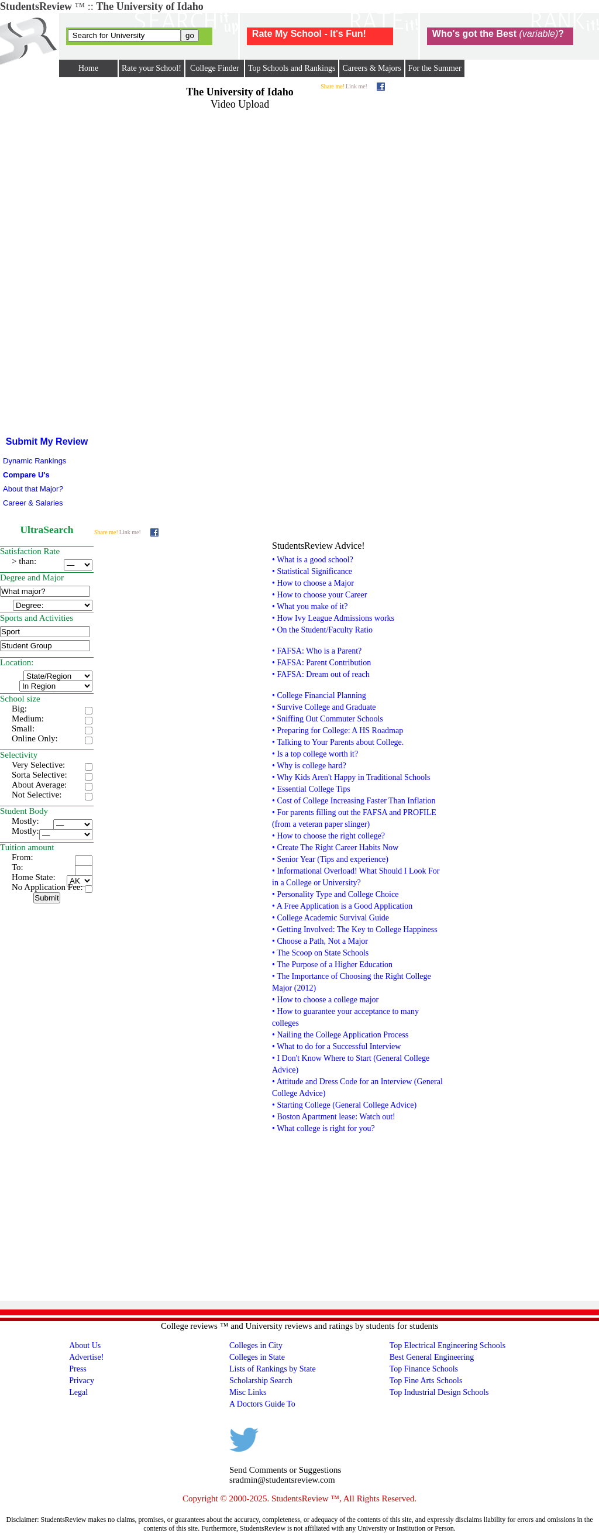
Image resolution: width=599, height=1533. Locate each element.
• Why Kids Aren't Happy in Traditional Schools (351, 777)
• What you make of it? (309, 606)
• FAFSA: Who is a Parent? (317, 651)
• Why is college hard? (309, 765)
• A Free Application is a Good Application (342, 906)
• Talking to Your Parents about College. (338, 742)
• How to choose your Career (319, 594)
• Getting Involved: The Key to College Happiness (355, 929)
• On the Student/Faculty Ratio (322, 629)
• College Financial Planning (319, 695)
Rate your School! (151, 68)
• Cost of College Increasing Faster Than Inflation (354, 800)
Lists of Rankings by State (272, 1368)
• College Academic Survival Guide (330, 917)
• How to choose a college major (325, 999)
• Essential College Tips (311, 789)
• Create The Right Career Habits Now (335, 847)
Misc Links (247, 1392)
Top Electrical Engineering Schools (447, 1345)
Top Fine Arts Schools (426, 1380)
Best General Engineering (432, 1357)
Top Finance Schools (424, 1368)
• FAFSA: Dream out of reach (321, 674)
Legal (78, 1392)
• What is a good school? (312, 559)
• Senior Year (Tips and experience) (330, 859)
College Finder (214, 68)
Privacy (81, 1380)
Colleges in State (257, 1357)
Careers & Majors (371, 68)
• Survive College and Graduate (324, 707)
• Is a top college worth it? (315, 754)
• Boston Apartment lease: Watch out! (333, 1116)
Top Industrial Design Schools (439, 1392)
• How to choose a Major (313, 583)
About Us (85, 1345)
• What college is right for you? (323, 1128)
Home (88, 68)
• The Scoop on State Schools (320, 952)
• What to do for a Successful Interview (336, 1046)
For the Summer (435, 68)
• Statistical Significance (312, 571)
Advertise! (86, 1357)
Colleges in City (256, 1345)
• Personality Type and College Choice (335, 894)
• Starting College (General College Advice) (344, 1105)
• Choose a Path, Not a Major (320, 941)
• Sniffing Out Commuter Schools (327, 718)
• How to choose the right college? (328, 835)
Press (78, 1368)
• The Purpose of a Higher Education (332, 964)
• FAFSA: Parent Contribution (321, 662)
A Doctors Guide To (262, 1404)
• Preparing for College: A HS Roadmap (337, 730)
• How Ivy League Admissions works (333, 618)
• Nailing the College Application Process (340, 1034)
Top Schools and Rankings (292, 68)
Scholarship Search (260, 1380)
